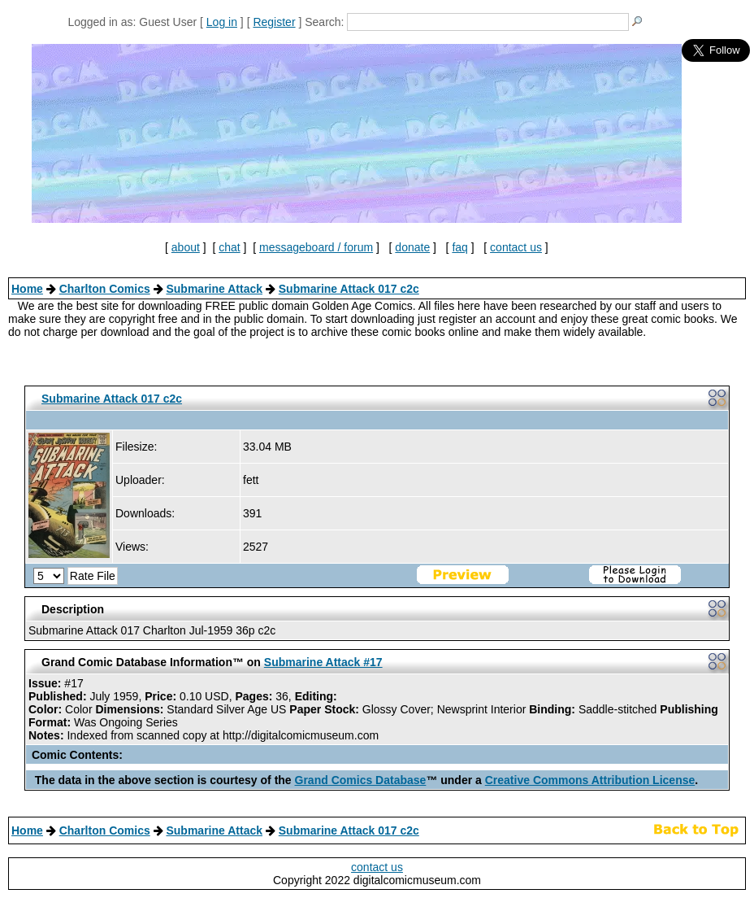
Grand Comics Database (361, 780)
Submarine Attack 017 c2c (349, 288)
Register (274, 21)
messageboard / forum (316, 247)
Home (27, 288)
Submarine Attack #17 (323, 662)
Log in (221, 21)
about (185, 247)
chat (229, 247)
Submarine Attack (214, 288)
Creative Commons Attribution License (590, 780)
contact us (516, 247)
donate (412, 247)
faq (459, 247)
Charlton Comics (104, 288)
